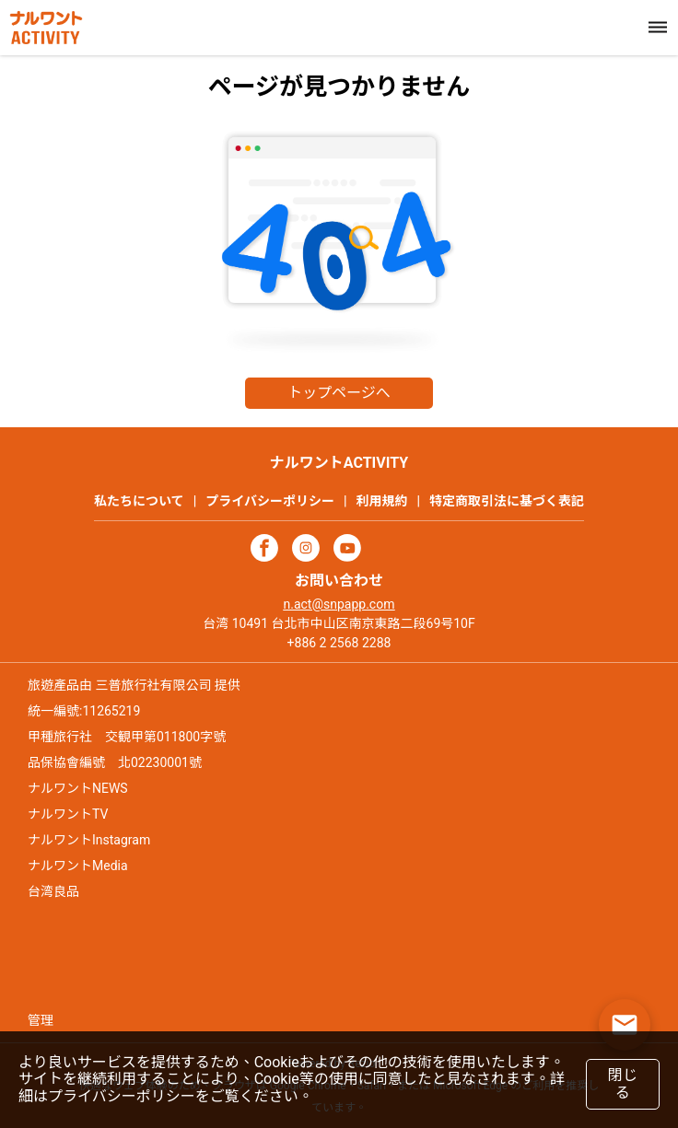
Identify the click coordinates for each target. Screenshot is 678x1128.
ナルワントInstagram (89, 839)
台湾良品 (53, 891)
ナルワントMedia (78, 865)
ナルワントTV (68, 814)
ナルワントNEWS (78, 788)
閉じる (622, 1083)
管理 (40, 1020)
